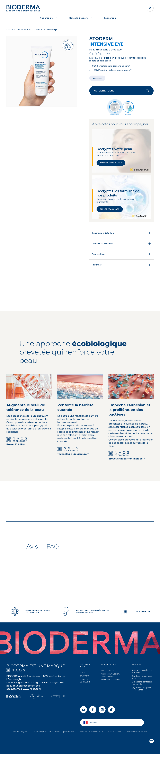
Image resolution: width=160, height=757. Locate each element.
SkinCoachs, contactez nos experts (142, 683)
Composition (121, 254)
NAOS (82, 672)
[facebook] (92, 709)
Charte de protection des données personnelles (53, 731)
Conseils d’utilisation (121, 243)
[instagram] (102, 709)
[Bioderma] (13, 696)
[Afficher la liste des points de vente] (150, 8)
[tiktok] (111, 709)
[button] (121, 90)
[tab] (32, 546)
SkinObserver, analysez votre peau (142, 677)
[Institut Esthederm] (36, 696)
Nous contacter (107, 670)
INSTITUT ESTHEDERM (85, 681)
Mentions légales (20, 731)
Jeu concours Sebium (110, 680)
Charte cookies (115, 731)
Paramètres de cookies (137, 731)
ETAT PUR (84, 676)
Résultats (121, 264)
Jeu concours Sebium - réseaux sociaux (111, 675)
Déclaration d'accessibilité (91, 731)
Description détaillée (121, 233)
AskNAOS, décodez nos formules (142, 671)
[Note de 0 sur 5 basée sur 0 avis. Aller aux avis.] (99, 53)
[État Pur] (58, 696)
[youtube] (83, 709)
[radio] (97, 78)
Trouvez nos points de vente (143, 689)
